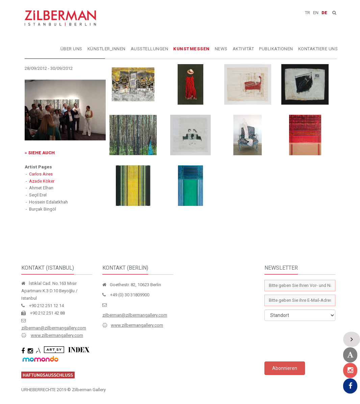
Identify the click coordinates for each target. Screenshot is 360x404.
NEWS (221, 48)
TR (307, 12)
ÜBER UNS (71, 48)
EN (315, 12)
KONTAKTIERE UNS (318, 48)
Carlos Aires (41, 174)
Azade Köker (41, 181)
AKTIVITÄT (243, 48)
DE (324, 12)
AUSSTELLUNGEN (150, 48)
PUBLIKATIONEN (276, 48)
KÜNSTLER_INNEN (106, 48)
